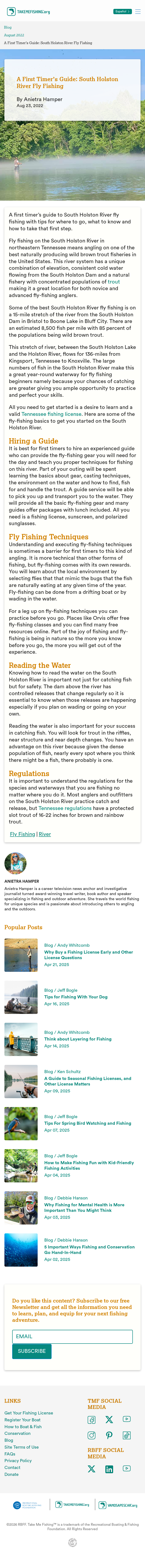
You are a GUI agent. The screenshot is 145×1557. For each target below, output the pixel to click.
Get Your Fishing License (28, 1413)
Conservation (17, 1433)
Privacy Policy (18, 1461)
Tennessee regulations (65, 808)
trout (114, 282)
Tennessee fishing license (51, 414)
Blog (8, 27)
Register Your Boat (22, 1420)
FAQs (9, 1454)
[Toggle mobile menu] (138, 11)
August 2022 (14, 35)
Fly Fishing (22, 834)
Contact (12, 1467)
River (45, 834)
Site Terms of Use (21, 1447)
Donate (11, 1474)
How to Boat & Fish (23, 1427)
